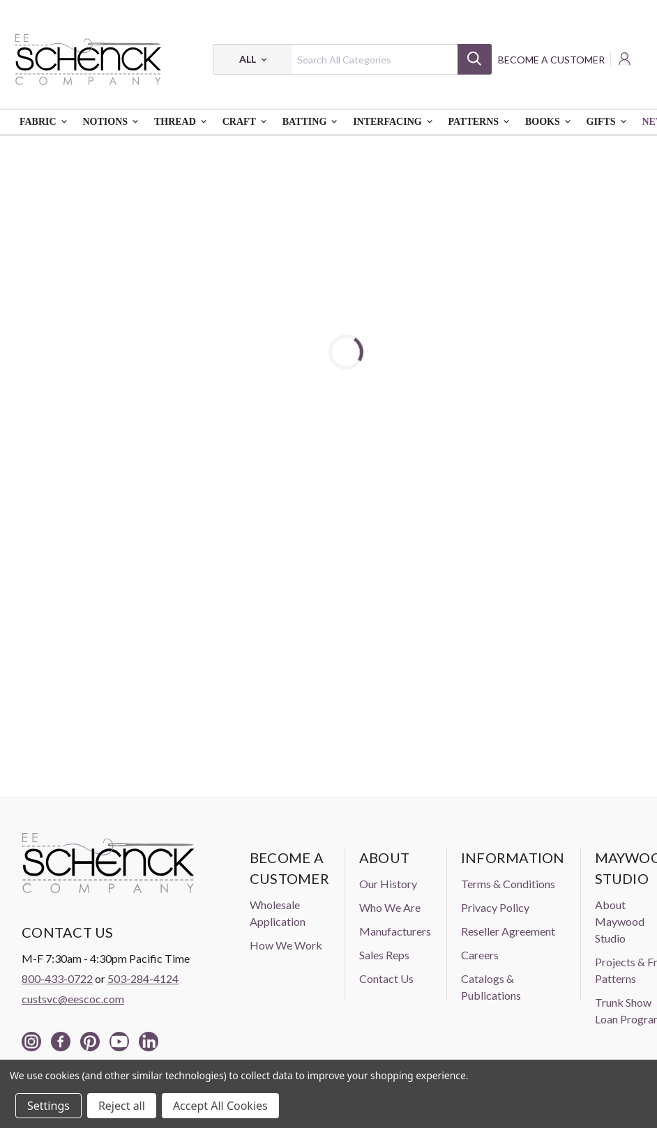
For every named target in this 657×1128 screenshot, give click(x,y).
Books (551, 122)
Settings (48, 1105)
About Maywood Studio (619, 921)
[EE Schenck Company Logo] (88, 59)
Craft (247, 122)
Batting (312, 122)
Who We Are (390, 907)
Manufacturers (395, 931)
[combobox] (352, 59)
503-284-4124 (143, 978)
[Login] (625, 59)
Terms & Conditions (508, 883)
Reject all (121, 1105)
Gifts (610, 122)
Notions (113, 122)
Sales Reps (384, 954)
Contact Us (386, 978)
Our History (388, 883)
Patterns (481, 122)
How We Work (286, 945)
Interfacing (395, 122)
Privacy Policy (495, 907)
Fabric (46, 122)
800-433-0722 (57, 978)
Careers (480, 954)
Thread (183, 122)
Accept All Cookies (220, 1105)
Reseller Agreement (508, 931)
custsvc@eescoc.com (73, 998)
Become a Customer (551, 60)
